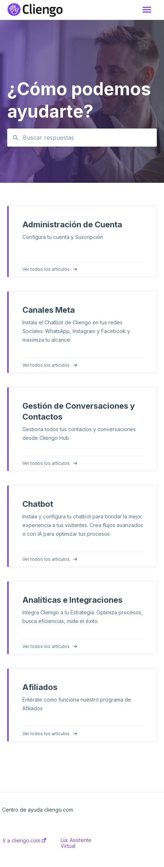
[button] (147, 10)
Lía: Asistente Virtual (76, 843)
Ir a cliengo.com (24, 840)
